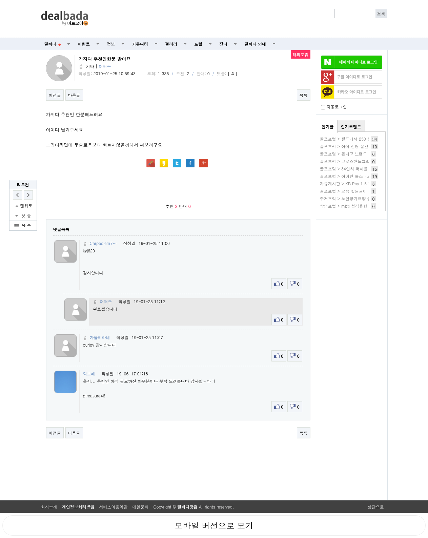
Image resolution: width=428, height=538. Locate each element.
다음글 (74, 95)
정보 (111, 44)
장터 (223, 44)
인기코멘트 (351, 126)
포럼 (198, 44)
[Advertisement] (241, 19)
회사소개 (49, 507)
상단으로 (376, 507)
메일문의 (141, 507)
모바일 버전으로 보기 (214, 525)
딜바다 (52, 44)
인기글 (328, 126)
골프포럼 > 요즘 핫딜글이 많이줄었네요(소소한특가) (368, 191)
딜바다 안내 (255, 44)
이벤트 (84, 44)
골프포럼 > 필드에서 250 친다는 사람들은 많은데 (365, 139)
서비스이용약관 (113, 507)
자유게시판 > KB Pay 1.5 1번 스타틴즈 (356, 183)
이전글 (55, 95)
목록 (304, 95)
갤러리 (171, 44)
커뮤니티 (140, 44)
